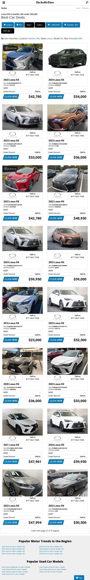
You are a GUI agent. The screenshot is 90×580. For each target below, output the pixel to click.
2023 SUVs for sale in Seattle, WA (13, 549)
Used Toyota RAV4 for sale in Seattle (14, 569)
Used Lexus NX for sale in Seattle (13, 574)
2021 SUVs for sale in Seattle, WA (50, 551)
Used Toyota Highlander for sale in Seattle (16, 567)
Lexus (8, 25)
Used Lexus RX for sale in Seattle (50, 572)
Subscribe (85, 8)
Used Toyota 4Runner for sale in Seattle (52, 569)
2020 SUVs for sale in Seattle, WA (13, 554)
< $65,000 (54, 25)
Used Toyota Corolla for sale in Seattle (15, 572)
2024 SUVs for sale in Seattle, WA (50, 547)
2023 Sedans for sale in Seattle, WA (51, 549)
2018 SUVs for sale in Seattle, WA (50, 554)
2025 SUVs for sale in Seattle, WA (13, 547)
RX (19, 25)
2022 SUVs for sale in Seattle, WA (13, 551)
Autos (4, 8)
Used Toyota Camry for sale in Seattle (52, 567)
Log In (78, 8)
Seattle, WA (71, 25)
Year (29, 25)
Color (40, 25)
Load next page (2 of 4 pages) (45, 531)
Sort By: (7, 31)
